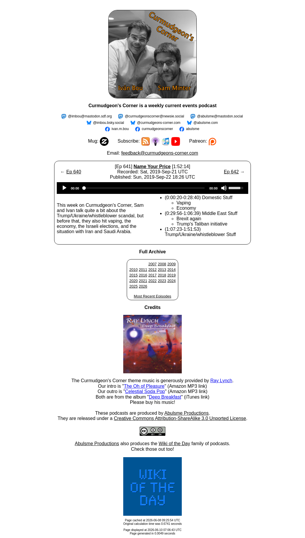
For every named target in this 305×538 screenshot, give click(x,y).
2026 (143, 286)
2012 (152, 269)
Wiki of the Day (174, 443)
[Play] (64, 188)
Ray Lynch (221, 380)
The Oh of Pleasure (144, 386)
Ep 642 (231, 171)
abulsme (192, 129)
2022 (152, 281)
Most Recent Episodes (152, 296)
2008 (162, 264)
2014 (171, 269)
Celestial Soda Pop (145, 391)
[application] (152, 188)
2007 (152, 264)
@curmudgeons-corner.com (158, 123)
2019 (171, 275)
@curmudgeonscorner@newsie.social (154, 116)
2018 (162, 275)
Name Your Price (152, 166)
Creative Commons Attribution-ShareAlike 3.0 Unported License (180, 418)
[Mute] (224, 188)
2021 (143, 281)
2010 (133, 269)
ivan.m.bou (120, 129)
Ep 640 (73, 171)
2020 (133, 281)
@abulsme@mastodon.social (220, 116)
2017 (152, 275)
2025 (133, 286)
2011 (143, 269)
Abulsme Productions (186, 413)
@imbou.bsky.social (108, 123)
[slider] (237, 187)
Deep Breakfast (165, 396)
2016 (143, 275)
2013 (162, 269)
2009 (171, 264)
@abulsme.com (205, 123)
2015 (133, 275)
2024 (171, 281)
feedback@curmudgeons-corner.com (159, 153)
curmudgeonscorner (157, 129)
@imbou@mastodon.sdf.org (90, 116)
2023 (162, 281)
